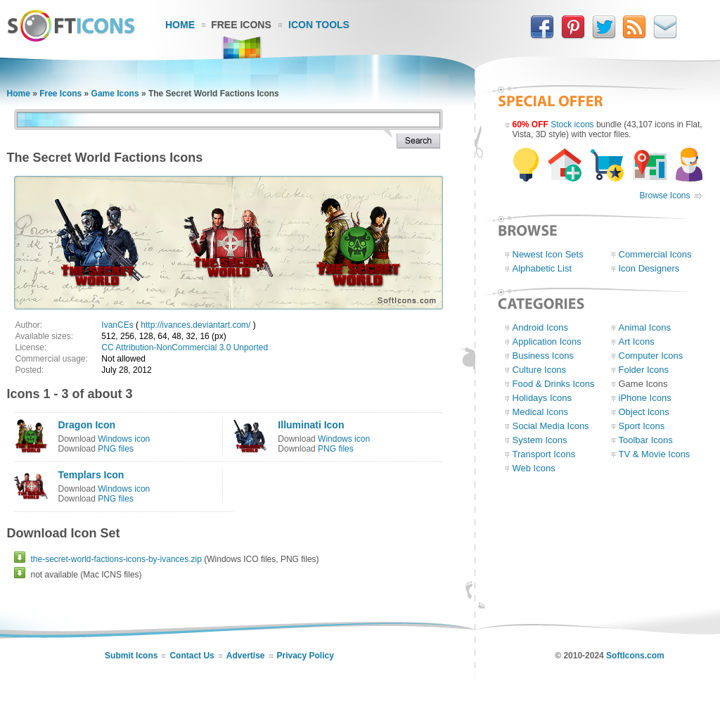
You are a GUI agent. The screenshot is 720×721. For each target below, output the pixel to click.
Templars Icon (91, 474)
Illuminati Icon (311, 424)
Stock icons (572, 124)
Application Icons (547, 341)
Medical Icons (540, 412)
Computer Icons (651, 355)
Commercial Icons (655, 254)
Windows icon (124, 439)
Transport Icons (544, 454)
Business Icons (543, 355)
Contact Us (191, 656)
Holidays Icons (542, 398)
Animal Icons (645, 327)
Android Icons (541, 327)
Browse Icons (664, 195)
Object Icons (644, 412)
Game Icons (115, 93)
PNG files (116, 449)
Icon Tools (318, 24)
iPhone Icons (645, 398)
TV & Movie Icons (654, 454)
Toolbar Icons (646, 440)
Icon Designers (649, 268)
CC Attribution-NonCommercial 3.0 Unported (184, 347)
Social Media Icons (551, 426)
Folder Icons (644, 369)
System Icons (540, 440)
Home (180, 24)
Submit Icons (131, 656)
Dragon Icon (87, 424)
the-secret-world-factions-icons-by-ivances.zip (116, 559)
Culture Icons (540, 369)
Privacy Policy (305, 656)
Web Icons (534, 468)
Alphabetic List (542, 268)
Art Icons (637, 341)
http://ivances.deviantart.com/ (195, 325)
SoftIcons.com (635, 656)
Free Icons (241, 24)
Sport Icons (642, 426)
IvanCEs (117, 325)
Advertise (245, 656)
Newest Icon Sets (548, 254)
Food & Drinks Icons (554, 383)
